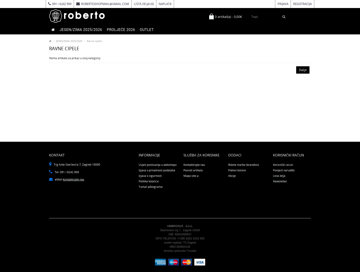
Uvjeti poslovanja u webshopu (158, 165)
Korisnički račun (283, 165)
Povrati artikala (193, 170)
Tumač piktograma (151, 187)
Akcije (232, 176)
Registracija (302, 4)
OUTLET (147, 30)
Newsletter (280, 181)
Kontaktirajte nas (73, 179)
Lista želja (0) (144, 4)
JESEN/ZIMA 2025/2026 (81, 30)
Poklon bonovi (237, 170)
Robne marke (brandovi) (243, 165)
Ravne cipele (94, 41)
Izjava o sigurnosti (150, 176)
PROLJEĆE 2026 (121, 30)
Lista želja (279, 176)
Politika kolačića (149, 181)
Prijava (283, 4)
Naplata (165, 4)
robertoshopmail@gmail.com (102, 4)
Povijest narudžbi (284, 170)
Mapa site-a (191, 176)
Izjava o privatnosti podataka (157, 170)
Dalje (303, 70)
